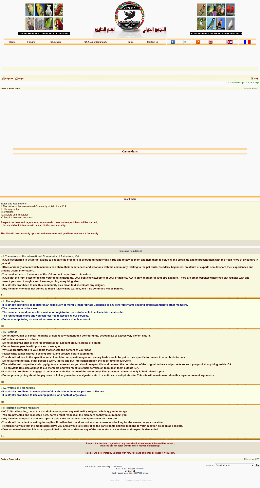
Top (2, 295)
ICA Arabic (55, 42)
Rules (131, 42)
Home (12, 42)
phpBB (122, 480)
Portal (3, 89)
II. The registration (10, 209)
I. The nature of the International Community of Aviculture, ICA (33, 206)
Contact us (152, 42)
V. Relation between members (17, 217)
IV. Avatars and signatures (14, 214)
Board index (14, 89)
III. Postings (7, 212)
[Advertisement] (130, 54)
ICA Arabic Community (95, 42)
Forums (31, 42)
